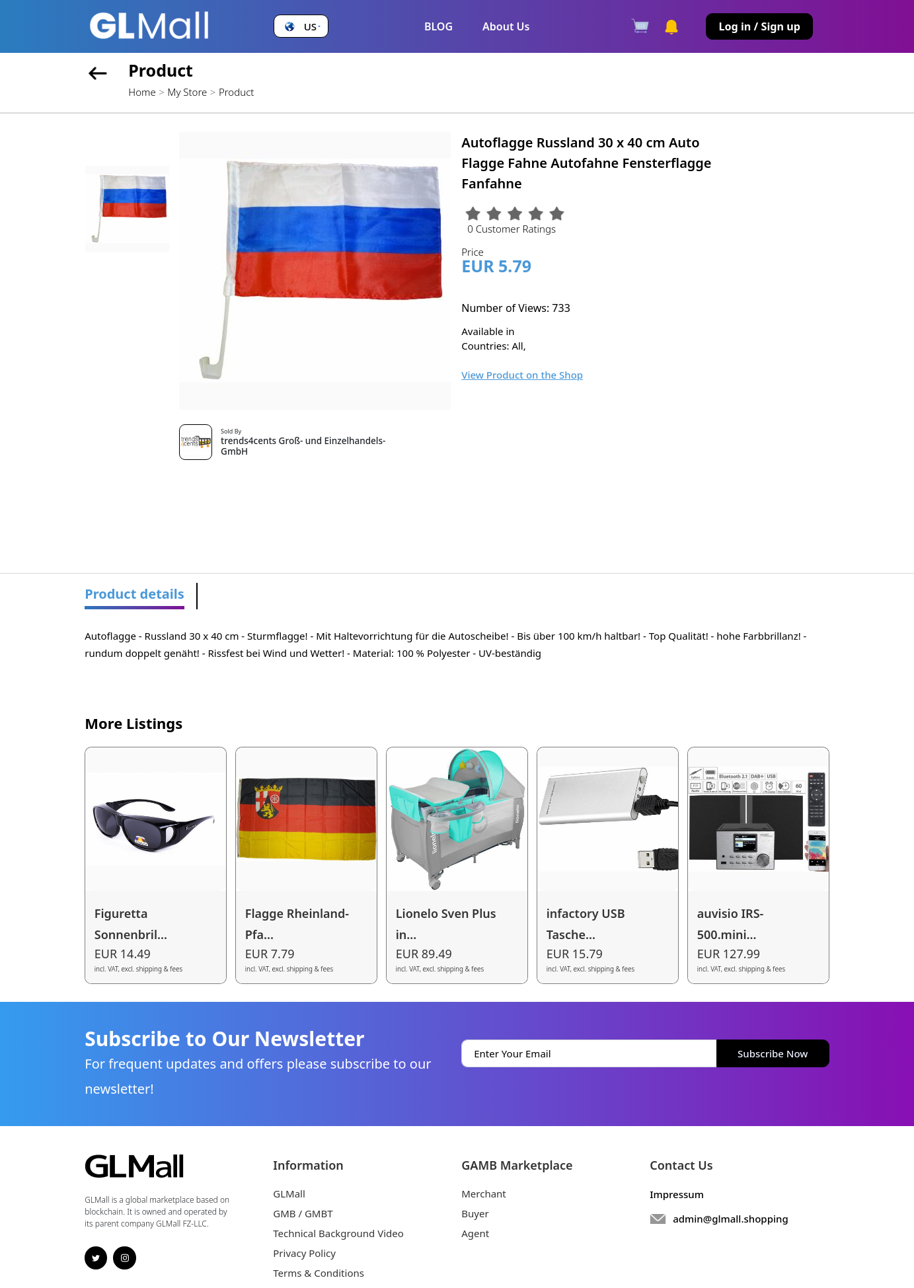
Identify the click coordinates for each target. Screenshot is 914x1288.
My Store (187, 91)
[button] (301, 26)
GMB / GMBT (302, 1213)
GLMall (289, 1193)
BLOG (438, 26)
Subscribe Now (773, 1053)
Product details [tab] (134, 594)
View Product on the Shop (522, 374)
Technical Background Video (338, 1233)
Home (141, 91)
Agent (475, 1233)
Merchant (483, 1193)
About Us (505, 26)
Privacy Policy (304, 1253)
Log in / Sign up (759, 26)
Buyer (474, 1213)
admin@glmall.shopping (730, 1218)
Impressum (677, 1194)
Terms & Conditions (318, 1272)
